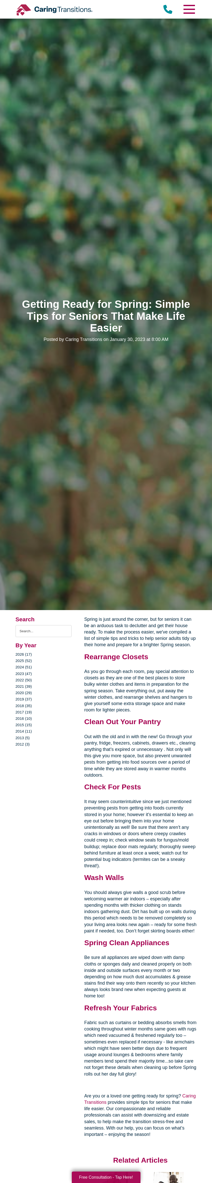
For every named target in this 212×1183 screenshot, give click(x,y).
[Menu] (188, 9)
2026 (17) (24, 654)
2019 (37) (24, 699)
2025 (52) (24, 660)
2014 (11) (24, 731)
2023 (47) (24, 673)
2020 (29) (24, 693)
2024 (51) (24, 667)
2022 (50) (24, 680)
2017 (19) (24, 712)
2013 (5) (23, 738)
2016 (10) (24, 718)
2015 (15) (24, 725)
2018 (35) (24, 706)
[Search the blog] (44, 631)
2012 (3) (23, 744)
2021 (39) (24, 686)
